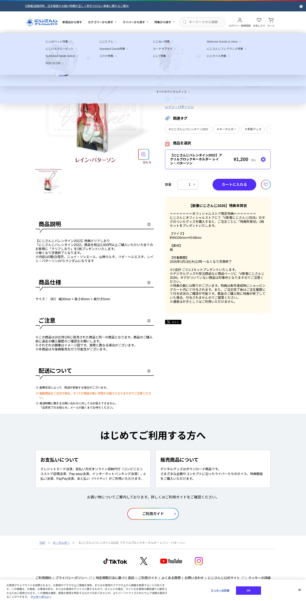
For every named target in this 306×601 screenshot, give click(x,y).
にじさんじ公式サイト (224, 578)
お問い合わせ (194, 578)
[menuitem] (72, 22)
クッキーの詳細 (259, 578)
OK (249, 590)
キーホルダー (61, 542)
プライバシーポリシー (71, 578)
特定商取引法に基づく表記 (115, 578)
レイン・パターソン (179, 107)
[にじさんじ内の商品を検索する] (202, 22)
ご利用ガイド (147, 578)
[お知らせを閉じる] (301, 6)
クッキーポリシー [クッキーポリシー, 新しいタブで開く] (41, 596)
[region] (153, 590)
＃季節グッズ (253, 129)
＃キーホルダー (226, 129)
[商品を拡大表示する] (143, 154)
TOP (42, 542)
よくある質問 (171, 578)
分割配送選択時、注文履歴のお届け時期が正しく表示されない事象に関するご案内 (77, 6)
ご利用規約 (43, 578)
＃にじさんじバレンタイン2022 (188, 129)
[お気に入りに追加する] (266, 184)
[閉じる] (299, 589)
